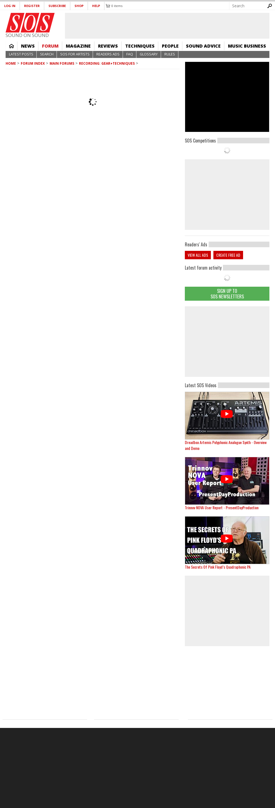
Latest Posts (21, 54)
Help (96, 6)
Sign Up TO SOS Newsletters (227, 293)
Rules (169, 54)
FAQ (129, 54)
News (28, 46)
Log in (9, 6)
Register (32, 6)
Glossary (149, 54)
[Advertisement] (227, 342)
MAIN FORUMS (62, 63)
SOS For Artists (75, 54)
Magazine (78, 46)
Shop (78, 6)
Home (11, 45)
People (170, 46)
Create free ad (228, 255)
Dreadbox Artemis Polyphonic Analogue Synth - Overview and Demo (226, 445)
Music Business (247, 46)
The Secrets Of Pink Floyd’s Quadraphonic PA (218, 567)
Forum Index (33, 63)
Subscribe (57, 6)
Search (46, 54)
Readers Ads (108, 54)
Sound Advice (203, 46)
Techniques (140, 46)
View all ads (198, 255)
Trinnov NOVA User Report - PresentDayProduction (221, 507)
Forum (50, 46)
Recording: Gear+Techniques (107, 63)
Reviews (108, 46)
